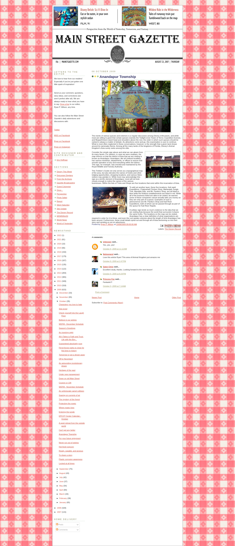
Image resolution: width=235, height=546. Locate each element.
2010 (59, 285)
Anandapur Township (68, 434)
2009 (59, 290)
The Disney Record (173, 229)
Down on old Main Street (69, 378)
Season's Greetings (67, 328)
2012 (59, 277)
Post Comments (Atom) (113, 303)
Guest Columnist (64, 187)
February (63, 498)
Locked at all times (67, 463)
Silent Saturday (63, 205)
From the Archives (64, 179)
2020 (59, 244)
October (62, 301)
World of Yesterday (65, 223)
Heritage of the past (67, 370)
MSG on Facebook (62, 135)
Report (59, 201)
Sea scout (63, 309)
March (62, 494)
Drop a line (64, 104)
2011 (59, 281)
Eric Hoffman (62, 160)
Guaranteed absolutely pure (70, 344)
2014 (59, 269)
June (61, 481)
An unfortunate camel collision (71, 391)
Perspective (62, 194)
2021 (59, 239)
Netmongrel (108, 254)
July (61, 477)
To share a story (65, 455)
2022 (59, 235)
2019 (59, 248)
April (61, 490)
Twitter (57, 130)
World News (62, 220)
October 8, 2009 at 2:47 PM (114, 261)
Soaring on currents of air (69, 395)
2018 (59, 252)
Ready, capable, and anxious (71, 451)
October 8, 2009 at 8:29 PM (114, 274)
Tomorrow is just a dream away (72, 355)
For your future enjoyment (70, 438)
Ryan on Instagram (62, 147)
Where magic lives (66, 408)
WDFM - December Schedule (71, 324)
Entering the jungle (67, 412)
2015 (59, 264)
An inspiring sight (66, 332)
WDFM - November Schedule (71, 387)
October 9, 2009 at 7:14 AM (114, 286)
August (62, 473)
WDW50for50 (62, 216)
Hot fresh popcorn (66, 447)
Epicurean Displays (65, 175)
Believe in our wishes (68, 320)
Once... (60, 190)
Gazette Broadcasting (66, 183)
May (61, 486)
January (62, 502)
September (64, 469)
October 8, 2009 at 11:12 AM (115, 249)
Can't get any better (67, 430)
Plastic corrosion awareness (71, 459)
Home (136, 297)
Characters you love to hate (70, 304)
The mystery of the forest (69, 399)
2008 (59, 508)
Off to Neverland (66, 359)
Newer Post (97, 297)
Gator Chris (108, 267)
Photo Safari (62, 198)
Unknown (107, 242)
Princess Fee (109, 279)
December (64, 293)
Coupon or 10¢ (65, 383)
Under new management (69, 374)
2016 (59, 260)
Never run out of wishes (69, 443)
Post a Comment (102, 292)
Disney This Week (64, 172)
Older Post (176, 297)
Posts (59, 525)
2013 (59, 273)
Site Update (62, 209)
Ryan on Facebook (62, 141)
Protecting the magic (67, 404)
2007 (59, 512)
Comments (62, 530)
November (64, 297)
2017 (59, 256)
